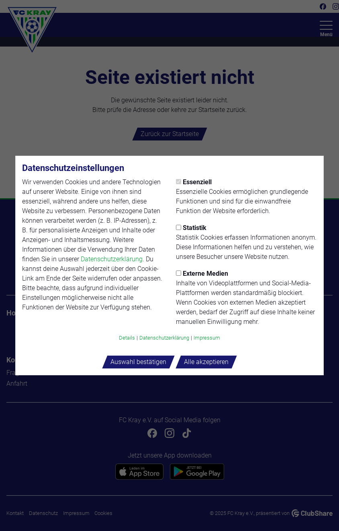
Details (127, 338)
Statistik (191, 228)
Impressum (207, 338)
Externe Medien (202, 273)
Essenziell (194, 182)
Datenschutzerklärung (112, 259)
